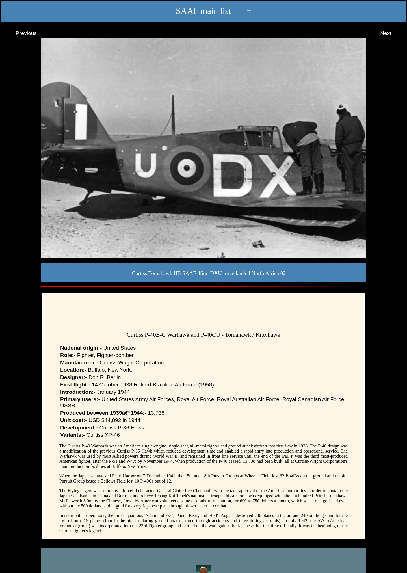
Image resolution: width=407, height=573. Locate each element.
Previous (21, 33)
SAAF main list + (203, 11)
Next (391, 33)
